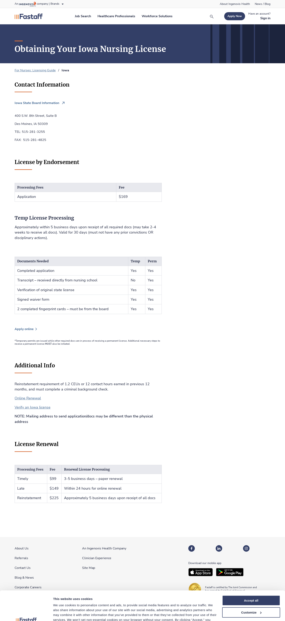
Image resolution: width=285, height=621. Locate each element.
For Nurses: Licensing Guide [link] (35, 70)
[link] (235, 4)
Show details (62, 613)
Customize (251, 585)
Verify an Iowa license (32, 407)
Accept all (251, 573)
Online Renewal (28, 398)
